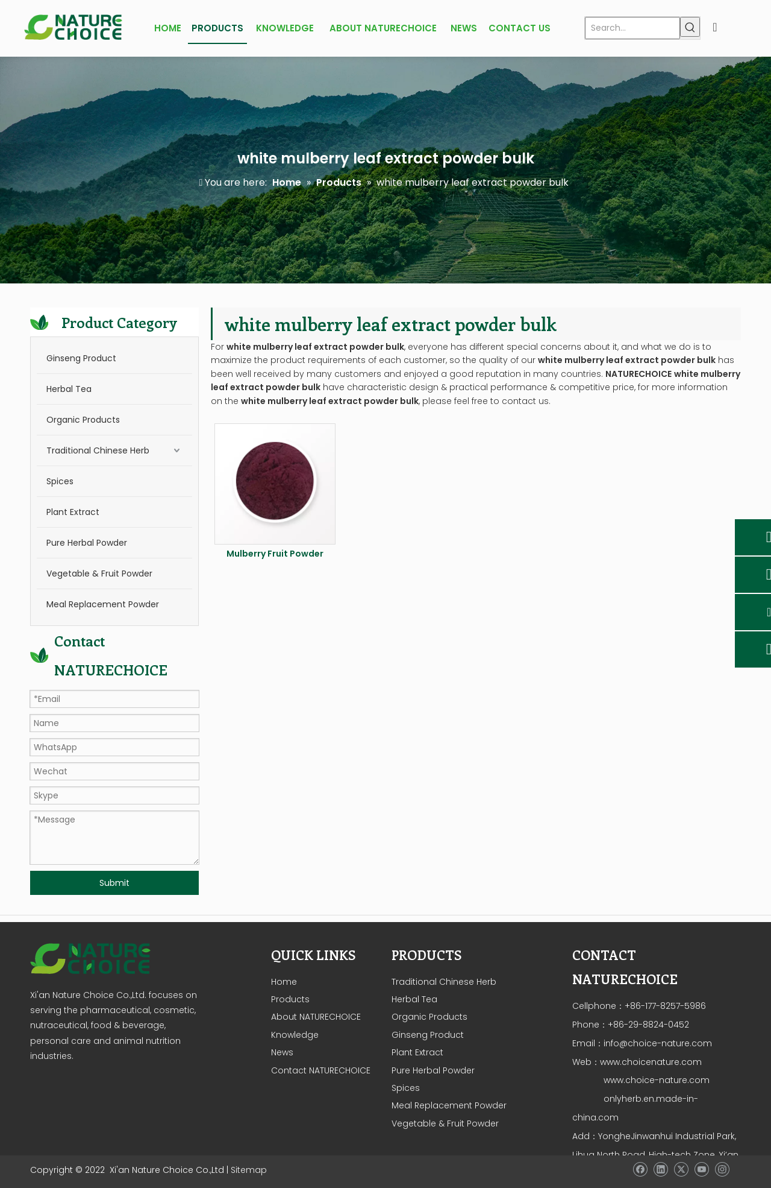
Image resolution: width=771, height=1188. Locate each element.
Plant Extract (72, 512)
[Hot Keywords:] (690, 27)
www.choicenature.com (651, 1062)
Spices (59, 481)
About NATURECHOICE (316, 1017)
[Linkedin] (660, 1169)
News (282, 1052)
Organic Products (83, 420)
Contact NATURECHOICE (320, 1070)
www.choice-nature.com (655, 1080)
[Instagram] (721, 1169)
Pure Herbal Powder (86, 543)
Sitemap (249, 1170)
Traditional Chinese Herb (97, 450)
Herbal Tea (69, 389)
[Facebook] (640, 1169)
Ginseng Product (81, 358)
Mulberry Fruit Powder (274, 554)
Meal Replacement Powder (102, 604)
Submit (114, 883)
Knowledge (295, 1035)
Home (284, 982)
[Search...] (632, 28)
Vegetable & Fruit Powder (99, 573)
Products (290, 999)
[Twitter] (680, 1169)
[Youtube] (701, 1169)
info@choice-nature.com (658, 1043)
